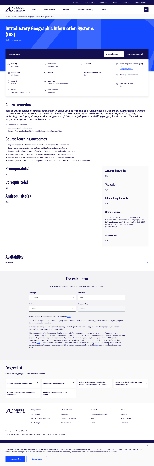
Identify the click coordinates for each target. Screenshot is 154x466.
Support (124, 414)
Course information (14, 54)
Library (75, 2)
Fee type (31, 304)
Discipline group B (126, 68)
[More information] (16, 64)
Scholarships (35, 423)
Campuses (64, 414)
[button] (147, 446)
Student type (33, 292)
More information (37, 459)
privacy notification (133, 449)
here (69, 317)
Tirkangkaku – (17, 431)
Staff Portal (103, 2)
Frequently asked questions (40, 418)
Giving (114, 2)
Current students (89, 2)
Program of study (83, 304)
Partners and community (99, 414)
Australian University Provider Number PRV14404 (23, 434)
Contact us (125, 2)
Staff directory (126, 418)
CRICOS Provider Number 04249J (54, 434)
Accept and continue (15, 459)
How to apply (36, 414)
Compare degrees (141, 2)
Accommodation (66, 423)
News (93, 423)
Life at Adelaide (66, 410)
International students (69, 418)
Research (94, 410)
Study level (81, 292)
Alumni (93, 418)
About (123, 410)
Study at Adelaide (37, 410)
